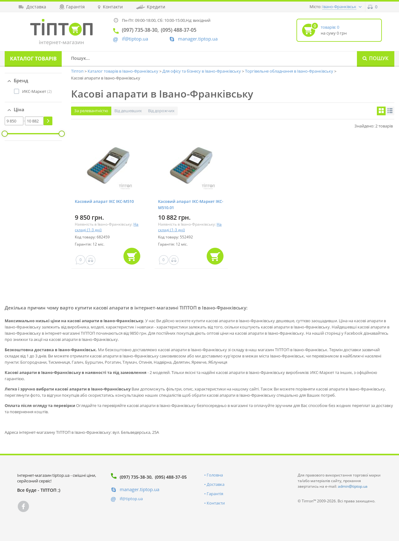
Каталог (33, 58)
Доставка (215, 484)
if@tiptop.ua (131, 498)
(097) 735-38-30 (135, 477)
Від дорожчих (161, 110)
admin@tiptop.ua (353, 486)
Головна (215, 475)
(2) (37, 91)
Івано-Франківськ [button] (339, 6)
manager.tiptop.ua (198, 38)
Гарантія (215, 493)
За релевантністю (91, 110)
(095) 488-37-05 (171, 477)
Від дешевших (128, 110)
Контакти (216, 503)
